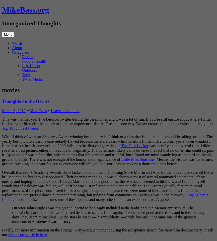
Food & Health (34, 61)
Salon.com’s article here (27, 234)
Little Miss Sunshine (138, 159)
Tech (26, 75)
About (17, 48)
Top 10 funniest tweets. (20, 128)
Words (17, 43)
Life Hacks (31, 66)
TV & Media (32, 79)
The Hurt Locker (135, 146)
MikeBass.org (25, 9)
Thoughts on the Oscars (26, 101)
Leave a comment (65, 111)
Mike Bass (38, 111)
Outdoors (29, 70)
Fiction (27, 57)
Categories (20, 52)
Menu (8, 34)
